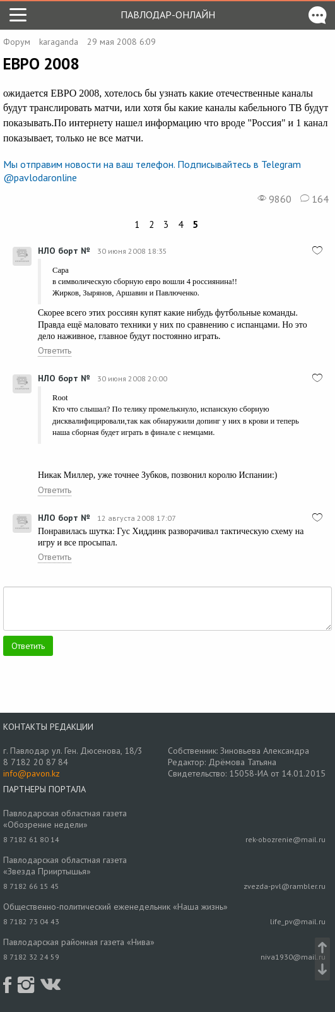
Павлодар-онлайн (167, 14)
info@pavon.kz (31, 773)
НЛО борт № (64, 250)
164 (314, 199)
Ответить (54, 350)
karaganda (58, 41)
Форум (16, 41)
